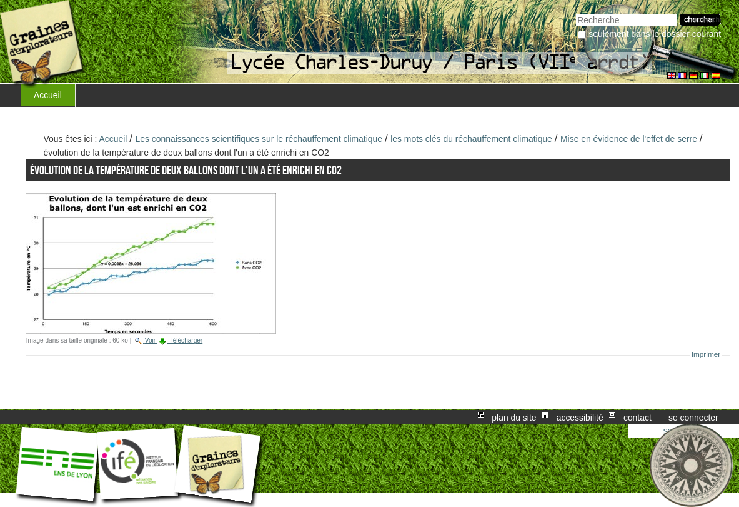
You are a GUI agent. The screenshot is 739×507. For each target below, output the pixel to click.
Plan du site (514, 417)
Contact (637, 417)
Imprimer (706, 354)
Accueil (48, 95)
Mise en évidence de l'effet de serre (630, 139)
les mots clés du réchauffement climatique (471, 139)
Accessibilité (580, 417)
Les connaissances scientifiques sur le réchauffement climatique (259, 139)
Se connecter (693, 417)
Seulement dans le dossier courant (654, 34)
